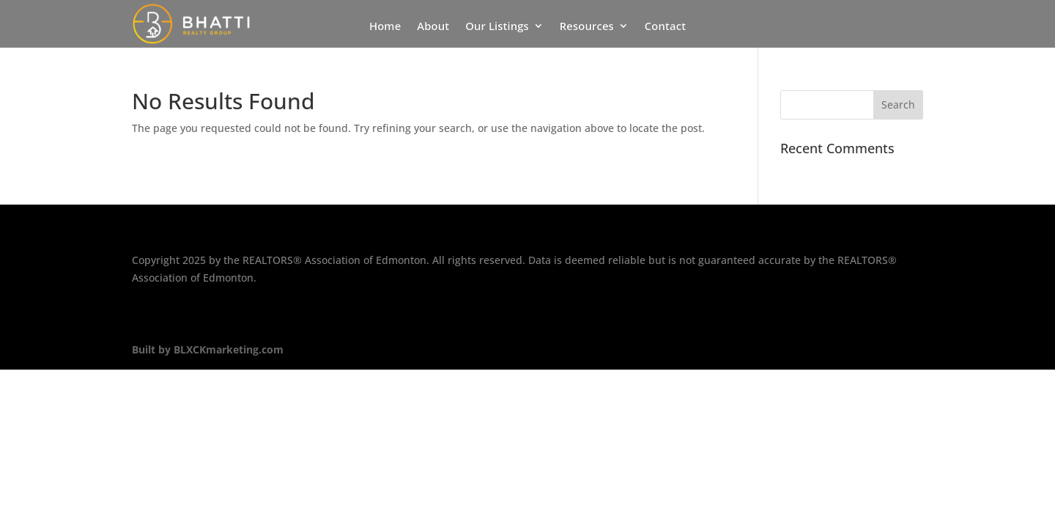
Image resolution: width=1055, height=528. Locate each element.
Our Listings (497, 27)
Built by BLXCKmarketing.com (208, 349)
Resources (587, 27)
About (433, 27)
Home (385, 27)
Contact (665, 27)
